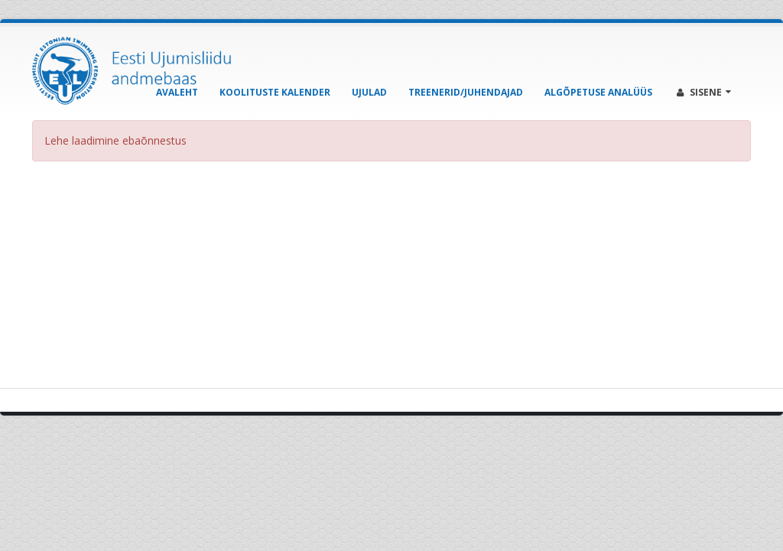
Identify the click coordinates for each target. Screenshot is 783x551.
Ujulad (369, 92)
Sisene (704, 92)
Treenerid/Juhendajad (465, 92)
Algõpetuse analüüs (598, 92)
